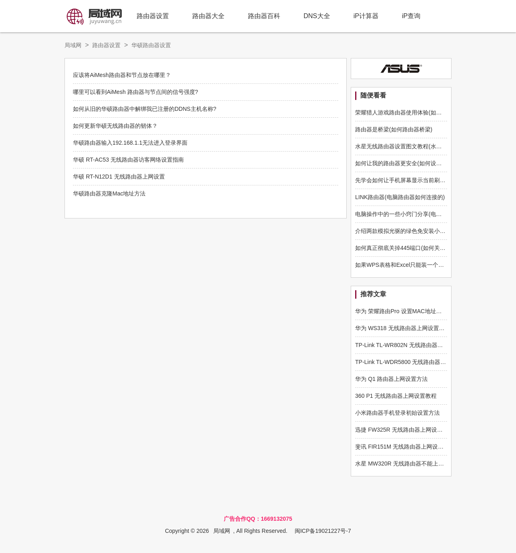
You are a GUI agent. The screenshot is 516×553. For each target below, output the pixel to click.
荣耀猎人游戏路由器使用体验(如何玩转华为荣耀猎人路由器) (430, 112)
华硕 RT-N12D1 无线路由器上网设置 (119, 176)
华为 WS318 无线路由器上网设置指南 (402, 328)
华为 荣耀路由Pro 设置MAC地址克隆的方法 (409, 311)
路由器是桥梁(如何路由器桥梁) (393, 129)
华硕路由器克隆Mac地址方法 (109, 193)
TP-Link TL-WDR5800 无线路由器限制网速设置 (414, 362)
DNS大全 (317, 15)
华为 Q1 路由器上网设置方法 (391, 379)
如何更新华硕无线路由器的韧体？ (115, 126)
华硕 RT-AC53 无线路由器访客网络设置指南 (128, 159)
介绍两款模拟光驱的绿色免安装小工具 (403, 231)
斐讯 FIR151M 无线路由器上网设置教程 (405, 446)
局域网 (72, 45)
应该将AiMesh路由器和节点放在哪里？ (122, 75)
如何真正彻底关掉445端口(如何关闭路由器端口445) (420, 248)
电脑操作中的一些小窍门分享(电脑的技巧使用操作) (419, 214)
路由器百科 (264, 15)
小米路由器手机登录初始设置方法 (397, 413)
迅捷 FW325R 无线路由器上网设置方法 (404, 429)
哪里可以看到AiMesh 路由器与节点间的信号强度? (135, 92)
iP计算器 (366, 15)
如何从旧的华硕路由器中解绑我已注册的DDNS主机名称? (144, 109)
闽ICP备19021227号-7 (323, 531)
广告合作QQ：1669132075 (258, 519)
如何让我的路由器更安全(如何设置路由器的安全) (416, 163)
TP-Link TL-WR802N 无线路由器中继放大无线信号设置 (424, 345)
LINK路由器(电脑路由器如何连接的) (400, 197)
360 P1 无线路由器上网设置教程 (396, 396)
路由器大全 (208, 15)
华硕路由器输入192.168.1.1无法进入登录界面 (130, 142)
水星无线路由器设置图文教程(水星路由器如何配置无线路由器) (433, 146)
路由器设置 (153, 15)
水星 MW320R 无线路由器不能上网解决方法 (410, 463)
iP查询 (411, 15)
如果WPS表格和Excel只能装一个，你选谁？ (410, 265)
